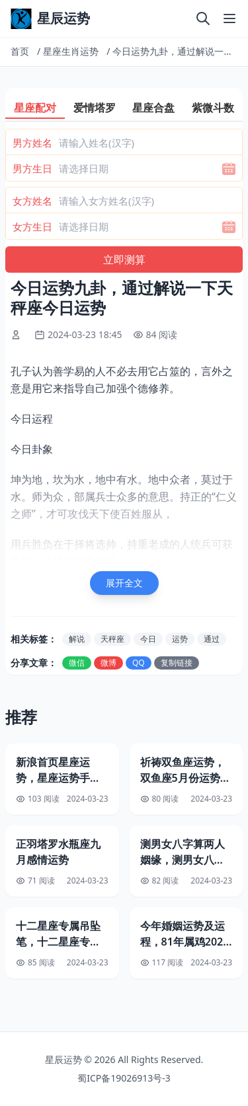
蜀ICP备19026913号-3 (124, 1078)
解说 (77, 638)
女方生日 (32, 226)
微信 (77, 662)
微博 (108, 662)
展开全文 (124, 582)
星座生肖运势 (71, 51)
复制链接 (176, 662)
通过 (212, 638)
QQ (138, 662)
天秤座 (112, 638)
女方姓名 (32, 200)
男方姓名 (32, 142)
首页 (20, 51)
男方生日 (32, 168)
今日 (148, 638)
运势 (180, 638)
